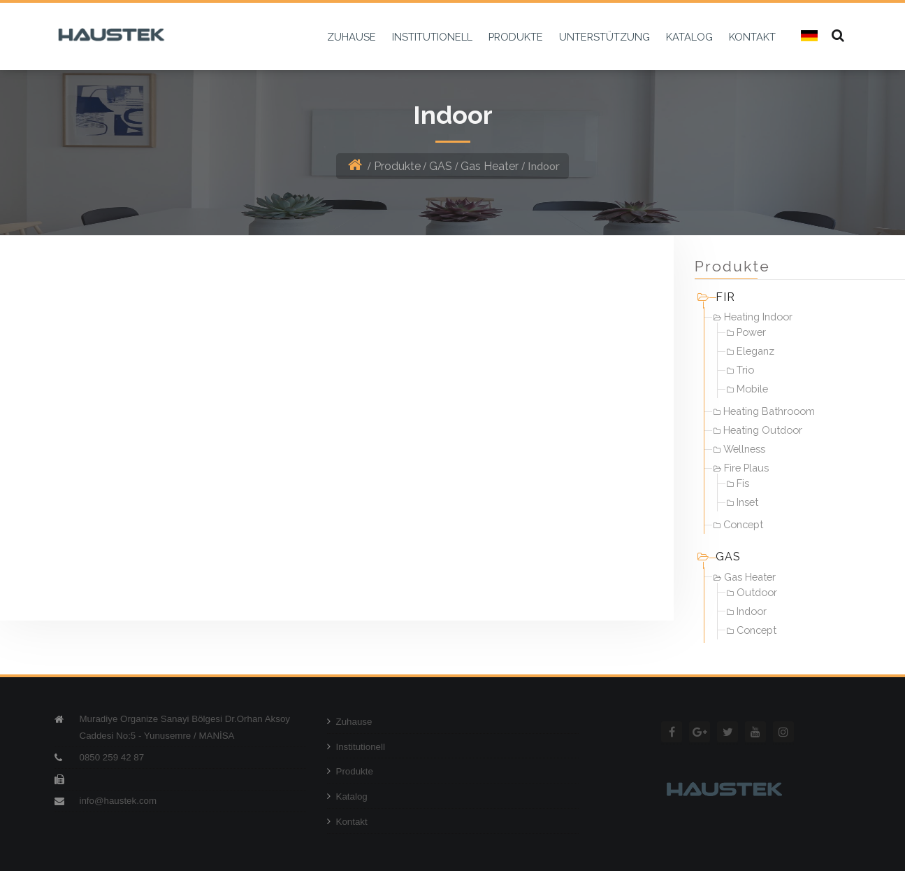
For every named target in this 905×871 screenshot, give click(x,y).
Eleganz (750, 351)
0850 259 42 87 (112, 757)
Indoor (747, 611)
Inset (742, 502)
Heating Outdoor (758, 430)
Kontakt (347, 821)
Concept (738, 524)
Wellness (739, 449)
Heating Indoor (753, 317)
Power (746, 332)
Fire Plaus (741, 468)
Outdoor (752, 592)
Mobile (747, 389)
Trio (740, 370)
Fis (738, 483)
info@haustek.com (118, 800)
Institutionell (356, 747)
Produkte (397, 166)
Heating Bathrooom (764, 411)
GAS (440, 166)
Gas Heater (490, 166)
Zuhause (349, 721)
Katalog (347, 796)
